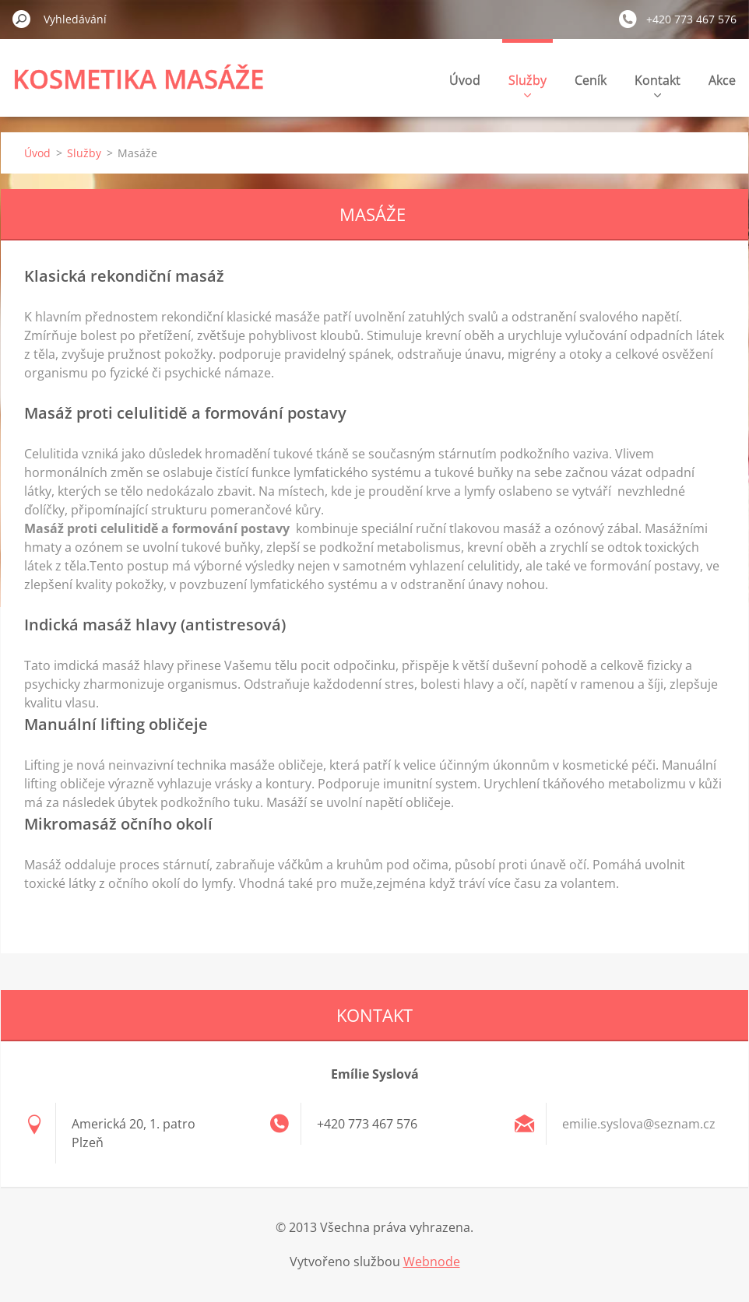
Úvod (464, 80)
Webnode (431, 1261)
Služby (527, 84)
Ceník (591, 80)
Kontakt (657, 84)
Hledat (21, 19)
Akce (722, 80)
